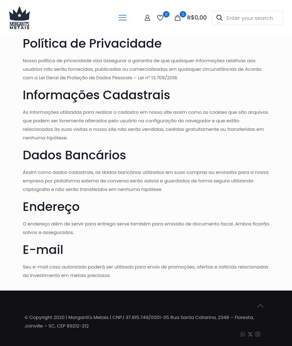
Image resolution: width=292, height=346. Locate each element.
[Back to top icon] (260, 305)
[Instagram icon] (257, 334)
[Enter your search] (247, 18)
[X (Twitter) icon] (250, 334)
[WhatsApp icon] (242, 334)
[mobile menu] (123, 18)
